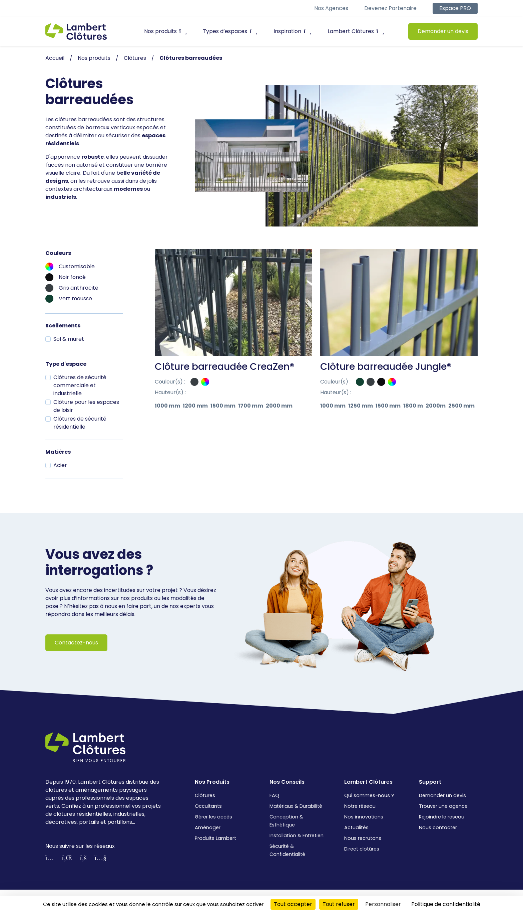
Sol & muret (68, 339)
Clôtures (205, 795)
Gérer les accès (213, 816)
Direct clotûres (361, 849)
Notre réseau (360, 806)
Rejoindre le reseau (441, 816)
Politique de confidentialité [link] (445, 904)
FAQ (274, 795)
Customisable (77, 266)
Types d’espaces (230, 31)
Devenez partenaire (390, 8)
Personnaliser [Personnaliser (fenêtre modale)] (383, 904)
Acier (60, 465)
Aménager (207, 827)
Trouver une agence (443, 806)
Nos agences (331, 8)
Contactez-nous (76, 642)
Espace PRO (455, 8)
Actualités (356, 827)
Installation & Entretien (297, 835)
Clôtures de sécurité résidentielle (79, 423)
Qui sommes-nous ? (369, 795)
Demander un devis (443, 31)
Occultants (208, 806)
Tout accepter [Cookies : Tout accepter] (293, 904)
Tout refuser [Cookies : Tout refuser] (339, 904)
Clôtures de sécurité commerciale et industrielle (79, 385)
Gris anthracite (78, 288)
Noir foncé (72, 277)
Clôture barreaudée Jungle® (385, 366)
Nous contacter (438, 827)
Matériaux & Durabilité (296, 806)
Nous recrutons (362, 838)
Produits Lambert (215, 838)
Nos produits (165, 31)
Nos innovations (363, 816)
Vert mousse (75, 298)
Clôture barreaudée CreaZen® (224, 366)
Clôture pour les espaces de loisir (86, 406)
